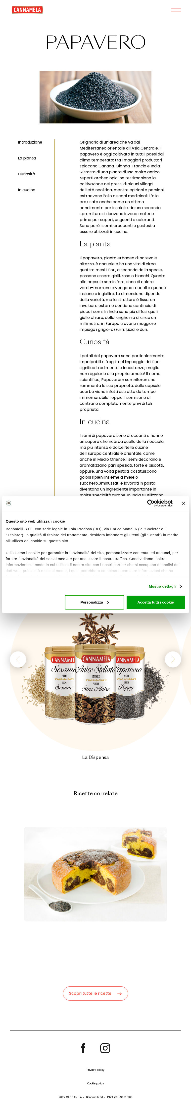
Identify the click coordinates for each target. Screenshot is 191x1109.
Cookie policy (95, 1083)
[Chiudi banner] (183, 503)
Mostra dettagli (162, 586)
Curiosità (26, 174)
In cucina (26, 190)
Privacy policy (95, 1070)
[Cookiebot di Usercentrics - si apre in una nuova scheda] (151, 503)
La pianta (27, 158)
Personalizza (94, 602)
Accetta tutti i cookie (156, 602)
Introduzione (30, 142)
